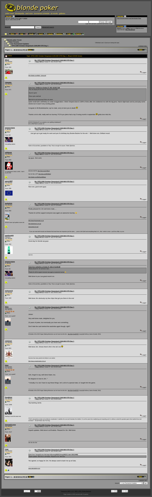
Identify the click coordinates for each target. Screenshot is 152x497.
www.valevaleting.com (34, 468)
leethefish (8, 203)
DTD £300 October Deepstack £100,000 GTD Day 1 (30, 46)
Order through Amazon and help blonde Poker (129, 18)
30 (19, 50)
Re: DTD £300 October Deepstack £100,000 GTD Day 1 (54, 60)
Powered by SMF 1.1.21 (67, 491)
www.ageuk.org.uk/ (33, 227)
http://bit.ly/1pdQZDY (73, 334)
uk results (54, 13)
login (20, 18)
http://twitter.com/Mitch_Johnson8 (37, 75)
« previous (141, 46)
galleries (62, 13)
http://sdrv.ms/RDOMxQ (44, 174)
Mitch (7, 60)
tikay (7, 307)
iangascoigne (10, 128)
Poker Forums (14, 42)
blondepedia (19, 13)
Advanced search (48, 27)
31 (21, 50)
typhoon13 (9, 291)
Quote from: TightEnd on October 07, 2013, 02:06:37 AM (44, 87)
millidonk (8, 152)
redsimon (8, 341)
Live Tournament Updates (19, 44)
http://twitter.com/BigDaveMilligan (37, 177)
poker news (9, 13)
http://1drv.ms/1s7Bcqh (44, 171)
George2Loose (10, 425)
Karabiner (8, 397)
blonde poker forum (14, 40)
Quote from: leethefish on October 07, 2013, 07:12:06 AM (44, 267)
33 (26, 50)
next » (145, 46)
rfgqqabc (8, 82)
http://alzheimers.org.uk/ (34, 223)
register (25, 18)
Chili (6, 449)
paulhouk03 (9, 235)
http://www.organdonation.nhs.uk (37, 361)
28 (14, 50)
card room (29, 13)
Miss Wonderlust (130, 29)
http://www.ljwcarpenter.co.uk (36, 220)
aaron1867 (9, 181)
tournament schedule (42, 13)
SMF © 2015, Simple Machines (83, 491)
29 (17, 50)
